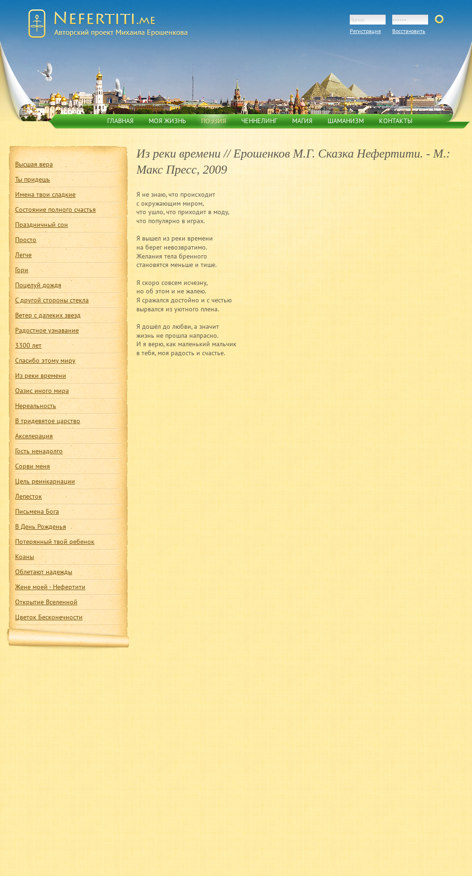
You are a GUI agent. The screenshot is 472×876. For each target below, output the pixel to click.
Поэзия (213, 121)
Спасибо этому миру (45, 360)
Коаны (24, 556)
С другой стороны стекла (52, 300)
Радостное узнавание (47, 330)
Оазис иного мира (42, 390)
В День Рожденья (40, 526)
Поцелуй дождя (38, 285)
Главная (120, 121)
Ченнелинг (259, 121)
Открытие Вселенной (46, 602)
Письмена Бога (37, 511)
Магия (302, 121)
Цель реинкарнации (45, 481)
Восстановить (408, 30)
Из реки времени (40, 375)
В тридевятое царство (47, 421)
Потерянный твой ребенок (54, 541)
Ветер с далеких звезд (48, 315)
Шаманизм (346, 121)
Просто (25, 239)
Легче (23, 254)
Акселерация (34, 436)
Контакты (396, 121)
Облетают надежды (43, 571)
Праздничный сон (41, 224)
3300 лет (28, 345)
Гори (21, 270)
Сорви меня (32, 466)
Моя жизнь (167, 121)
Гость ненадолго (39, 451)
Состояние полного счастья (55, 209)
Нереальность (35, 405)
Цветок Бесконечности (49, 617)
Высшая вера (34, 164)
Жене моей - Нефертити (50, 587)
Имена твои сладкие (45, 194)
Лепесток (28, 496)
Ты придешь (32, 179)
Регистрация (365, 30)
